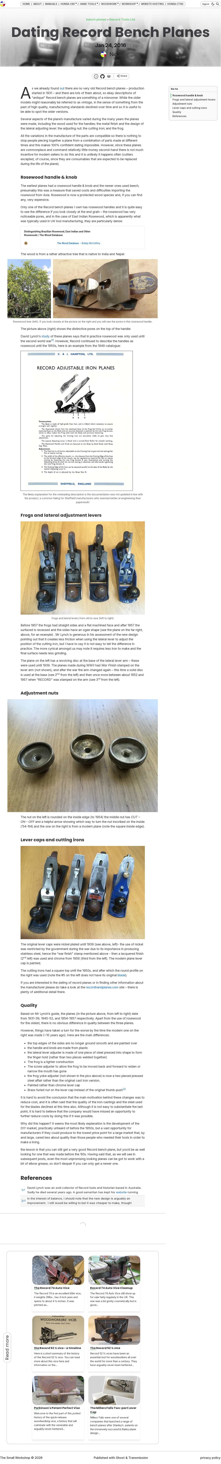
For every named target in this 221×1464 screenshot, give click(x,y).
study (46, 336)
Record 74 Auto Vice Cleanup (111, 1288)
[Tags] (109, 76)
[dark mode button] (212, 4)
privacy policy (210, 1458)
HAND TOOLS (88, 3)
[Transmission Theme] (102, 76)
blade (121, 975)
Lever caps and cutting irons (189, 107)
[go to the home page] (2, 4)
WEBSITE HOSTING (152, 3)
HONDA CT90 (175, 3)
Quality (176, 111)
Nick (114, 54)
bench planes (96, 19)
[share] (122, 76)
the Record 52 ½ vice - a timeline (57, 1348)
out (62, 88)
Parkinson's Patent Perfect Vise (57, 1408)
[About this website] (96, 76)
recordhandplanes (99, 987)
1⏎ (23, 1190)
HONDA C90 (68, 3)
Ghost (120, 1458)
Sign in (205, 4)
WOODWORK (109, 3)
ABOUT (37, 3)
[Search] (217, 4)
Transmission (138, 1458)
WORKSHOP (129, 3)
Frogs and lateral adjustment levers (193, 99)
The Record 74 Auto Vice (51, 1288)
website (121, 1192)
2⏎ (23, 1200)
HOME (26, 3)
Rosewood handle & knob (187, 95)
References (179, 116)
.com (115, 987)
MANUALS (51, 3)
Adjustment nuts (182, 103)
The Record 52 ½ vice (105, 1348)
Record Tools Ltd (122, 19)
